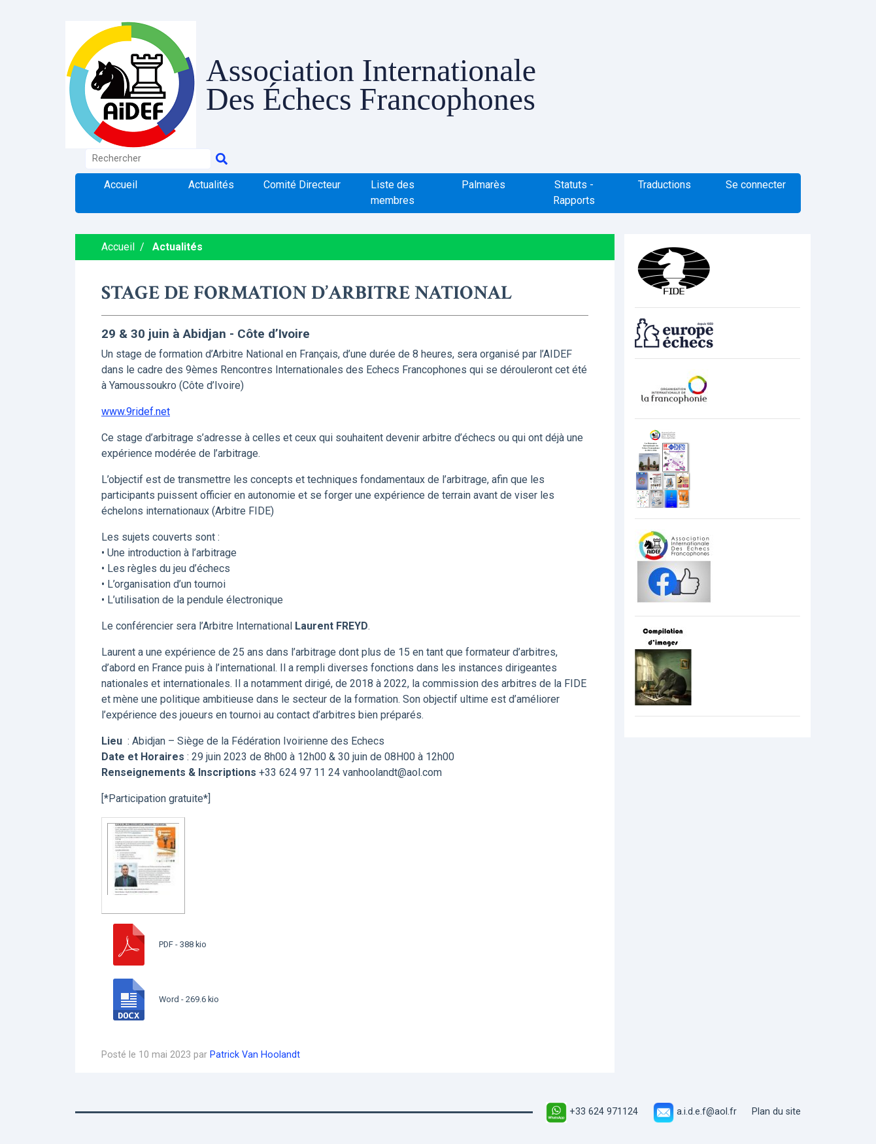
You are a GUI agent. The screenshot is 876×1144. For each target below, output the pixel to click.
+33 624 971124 (592, 1111)
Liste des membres (392, 192)
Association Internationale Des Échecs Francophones (371, 84)
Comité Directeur (302, 184)
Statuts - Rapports (574, 192)
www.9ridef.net (135, 411)
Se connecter (756, 184)
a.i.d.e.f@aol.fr (695, 1111)
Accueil (120, 184)
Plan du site (776, 1111)
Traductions (664, 184)
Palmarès (483, 184)
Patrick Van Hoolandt (255, 1054)
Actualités (211, 184)
